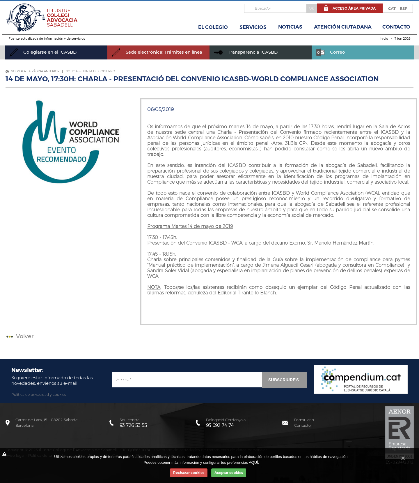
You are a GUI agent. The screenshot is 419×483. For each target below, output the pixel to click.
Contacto (396, 27)
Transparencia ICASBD (246, 52)
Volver (19, 336)
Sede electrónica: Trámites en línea (157, 52)
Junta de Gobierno (98, 71)
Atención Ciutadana (343, 27)
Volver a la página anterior (32, 71)
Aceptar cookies (228, 472)
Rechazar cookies (188, 472)
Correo (330, 52)
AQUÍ (253, 462)
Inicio (384, 38)
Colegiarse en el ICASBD (43, 52)
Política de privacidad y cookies (38, 394)
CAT (392, 8)
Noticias (290, 27)
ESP (403, 8)
